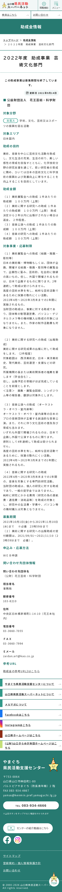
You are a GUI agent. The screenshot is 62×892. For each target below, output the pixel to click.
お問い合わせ (47, 15)
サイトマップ (12, 856)
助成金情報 (29, 40)
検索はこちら (16, 15)
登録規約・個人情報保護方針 (22, 863)
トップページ (11, 40)
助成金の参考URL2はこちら (21, 671)
